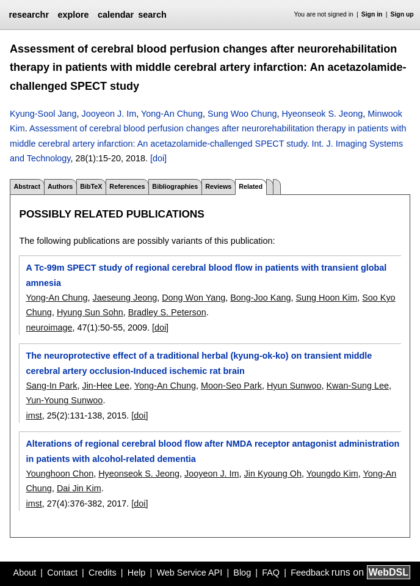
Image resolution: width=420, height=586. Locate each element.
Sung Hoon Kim (326, 297)
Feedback (310, 572)
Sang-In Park (51, 385)
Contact (62, 572)
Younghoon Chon (59, 473)
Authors (60, 186)
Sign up (402, 14)
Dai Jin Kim (79, 488)
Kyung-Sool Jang (43, 114)
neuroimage (49, 327)
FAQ (271, 572)
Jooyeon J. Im (109, 114)
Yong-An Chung (172, 114)
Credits (103, 572)
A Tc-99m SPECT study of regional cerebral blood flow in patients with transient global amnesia (206, 275)
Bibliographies (175, 186)
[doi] (158, 158)
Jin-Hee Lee (105, 385)
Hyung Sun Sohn (90, 312)
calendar (116, 15)
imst (34, 415)
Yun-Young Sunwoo (64, 400)
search (152, 15)
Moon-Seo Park (231, 385)
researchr (29, 15)
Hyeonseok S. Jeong (322, 114)
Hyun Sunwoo (294, 385)
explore (73, 15)
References (127, 186)
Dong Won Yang (193, 297)
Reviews (218, 186)
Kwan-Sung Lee (358, 385)
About (25, 572)
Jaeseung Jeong (125, 297)
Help (137, 572)
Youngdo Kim (332, 473)
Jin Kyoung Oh (273, 473)
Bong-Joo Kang (260, 297)
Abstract (26, 186)
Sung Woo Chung (242, 114)
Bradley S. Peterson (167, 312)
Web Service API (189, 572)
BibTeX (91, 186)
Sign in (372, 14)
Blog (242, 572)
